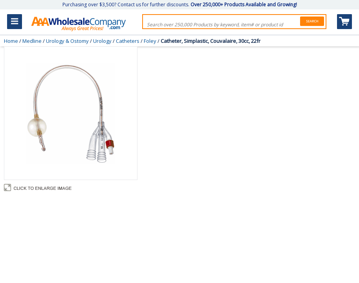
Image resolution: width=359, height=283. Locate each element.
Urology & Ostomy (67, 40)
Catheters (127, 40)
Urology (102, 40)
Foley (150, 40)
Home (11, 40)
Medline (32, 40)
